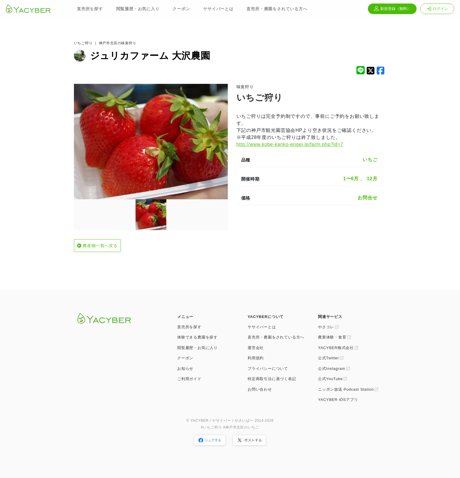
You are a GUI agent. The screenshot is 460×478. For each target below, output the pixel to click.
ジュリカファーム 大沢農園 (150, 55)
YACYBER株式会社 (336, 348)
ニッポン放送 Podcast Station (346, 389)
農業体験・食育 (332, 337)
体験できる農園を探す (197, 337)
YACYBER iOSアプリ (338, 399)
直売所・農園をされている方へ (276, 8)
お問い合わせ (260, 389)
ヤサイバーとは (218, 8)
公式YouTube (330, 379)
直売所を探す (90, 8)
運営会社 (256, 348)
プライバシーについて (268, 368)
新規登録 (392, 9)
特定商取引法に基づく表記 (272, 379)
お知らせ (185, 368)
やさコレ (326, 327)
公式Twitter (328, 358)
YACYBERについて (266, 316)
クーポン (181, 8)
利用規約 (256, 358)
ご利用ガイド (189, 379)
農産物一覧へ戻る (100, 245)
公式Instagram (331, 368)
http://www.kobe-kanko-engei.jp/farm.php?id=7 (290, 144)
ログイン (437, 8)
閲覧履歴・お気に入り (138, 8)
